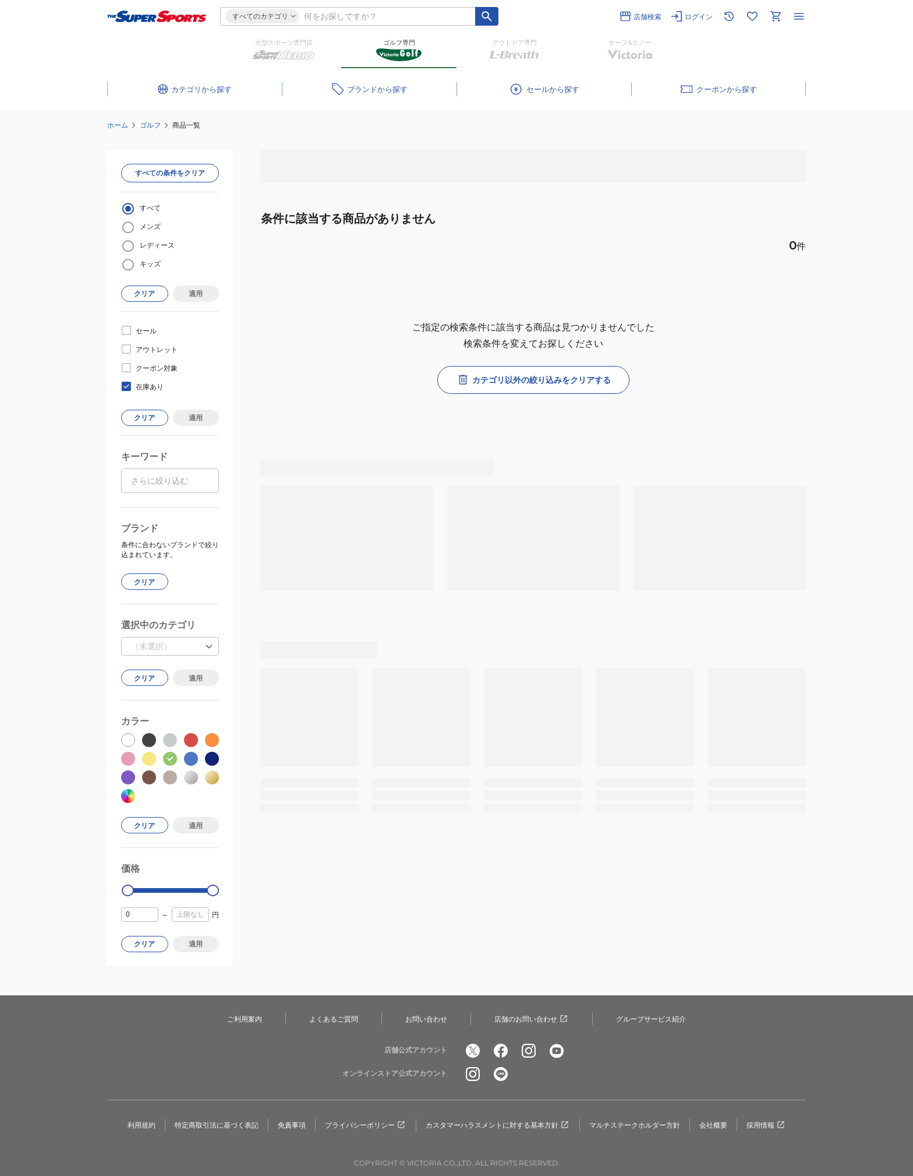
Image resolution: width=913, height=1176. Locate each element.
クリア (144, 293)
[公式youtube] (557, 1051)
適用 (196, 293)
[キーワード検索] (486, 16)
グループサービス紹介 (651, 1019)
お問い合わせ (426, 1019)
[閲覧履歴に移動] (729, 16)
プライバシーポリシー (365, 1125)
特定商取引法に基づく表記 (217, 1125)
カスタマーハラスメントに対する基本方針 (498, 1125)
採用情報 (766, 1125)
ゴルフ (150, 125)
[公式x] (473, 1051)
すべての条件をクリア (170, 172)
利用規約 (141, 1125)
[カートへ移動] (776, 16)
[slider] (128, 891)
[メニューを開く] (799, 16)
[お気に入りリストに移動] (752, 16)
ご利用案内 (244, 1019)
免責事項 (292, 1125)
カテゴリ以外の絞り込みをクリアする (533, 380)
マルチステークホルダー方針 (634, 1125)
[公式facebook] (501, 1051)
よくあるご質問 (333, 1019)
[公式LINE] (501, 1074)
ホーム (117, 125)
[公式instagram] (529, 1051)
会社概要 (713, 1125)
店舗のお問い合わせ (531, 1019)
